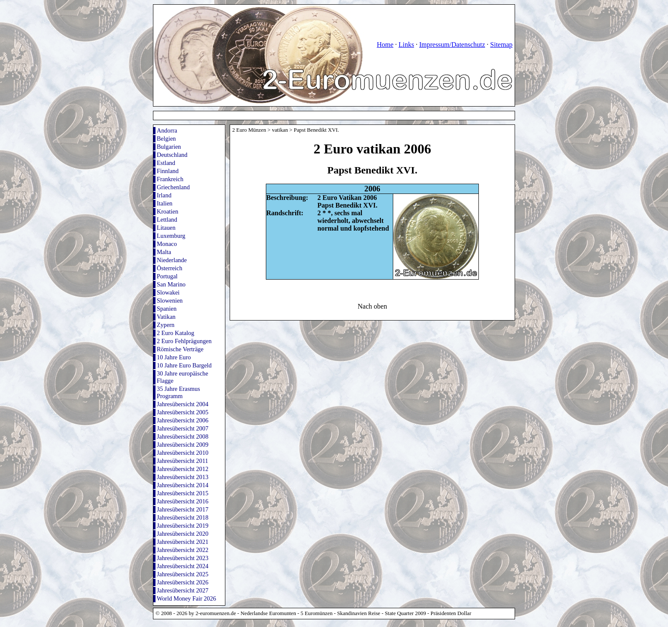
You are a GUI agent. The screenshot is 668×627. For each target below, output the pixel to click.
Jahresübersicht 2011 (182, 460)
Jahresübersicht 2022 (182, 549)
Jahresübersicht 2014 (182, 485)
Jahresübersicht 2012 (182, 468)
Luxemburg (171, 235)
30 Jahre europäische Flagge (182, 377)
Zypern (166, 324)
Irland (164, 195)
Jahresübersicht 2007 (182, 428)
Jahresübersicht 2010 (182, 452)
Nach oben (372, 306)
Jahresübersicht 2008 (182, 436)
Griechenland (173, 187)
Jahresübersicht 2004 (182, 404)
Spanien (166, 308)
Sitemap (501, 44)
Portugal (167, 276)
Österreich (169, 268)
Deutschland (172, 154)
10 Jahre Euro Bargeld (184, 365)
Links (406, 44)
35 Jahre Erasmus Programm (178, 392)
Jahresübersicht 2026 (182, 582)
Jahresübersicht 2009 (182, 444)
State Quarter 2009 (405, 613)
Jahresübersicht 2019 (182, 525)
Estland (166, 162)
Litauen (166, 227)
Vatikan (166, 316)
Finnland (168, 171)
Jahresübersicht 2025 (182, 574)
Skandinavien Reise (358, 613)
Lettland (167, 219)
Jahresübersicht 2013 (182, 477)
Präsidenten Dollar (451, 613)
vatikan (280, 130)
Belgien (166, 138)
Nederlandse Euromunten (268, 613)
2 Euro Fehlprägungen (184, 341)
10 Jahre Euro (174, 357)
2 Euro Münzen (249, 130)
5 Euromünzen (317, 613)
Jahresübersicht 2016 (182, 501)
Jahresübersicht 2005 (182, 412)
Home (385, 44)
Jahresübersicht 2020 (182, 533)
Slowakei (168, 292)
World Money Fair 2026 (186, 598)
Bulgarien (169, 146)
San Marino (171, 284)
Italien (165, 203)
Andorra (167, 130)
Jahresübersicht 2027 (182, 590)
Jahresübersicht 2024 (182, 566)
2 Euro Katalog (175, 332)
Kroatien (167, 211)
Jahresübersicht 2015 (182, 493)
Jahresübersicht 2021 (182, 541)
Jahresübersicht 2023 (182, 558)
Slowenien (170, 300)
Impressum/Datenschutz (452, 44)
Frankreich (170, 179)
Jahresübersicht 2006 (182, 420)
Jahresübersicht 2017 (182, 509)
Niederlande (172, 260)
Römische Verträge (180, 349)
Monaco (167, 243)
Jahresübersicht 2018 (182, 517)
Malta (164, 251)
